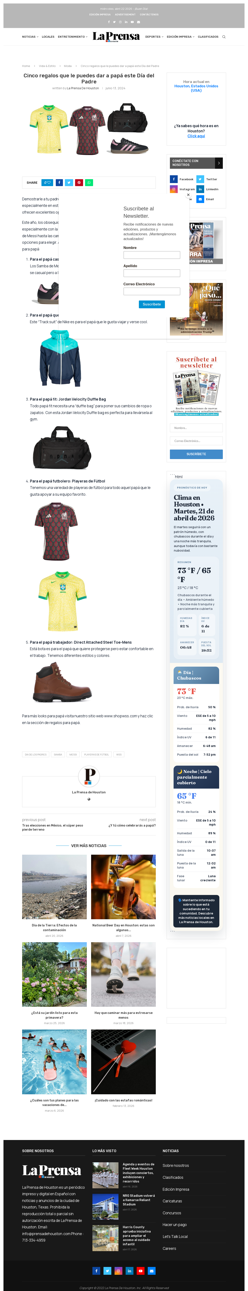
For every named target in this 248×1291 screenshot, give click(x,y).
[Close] (188, 195)
